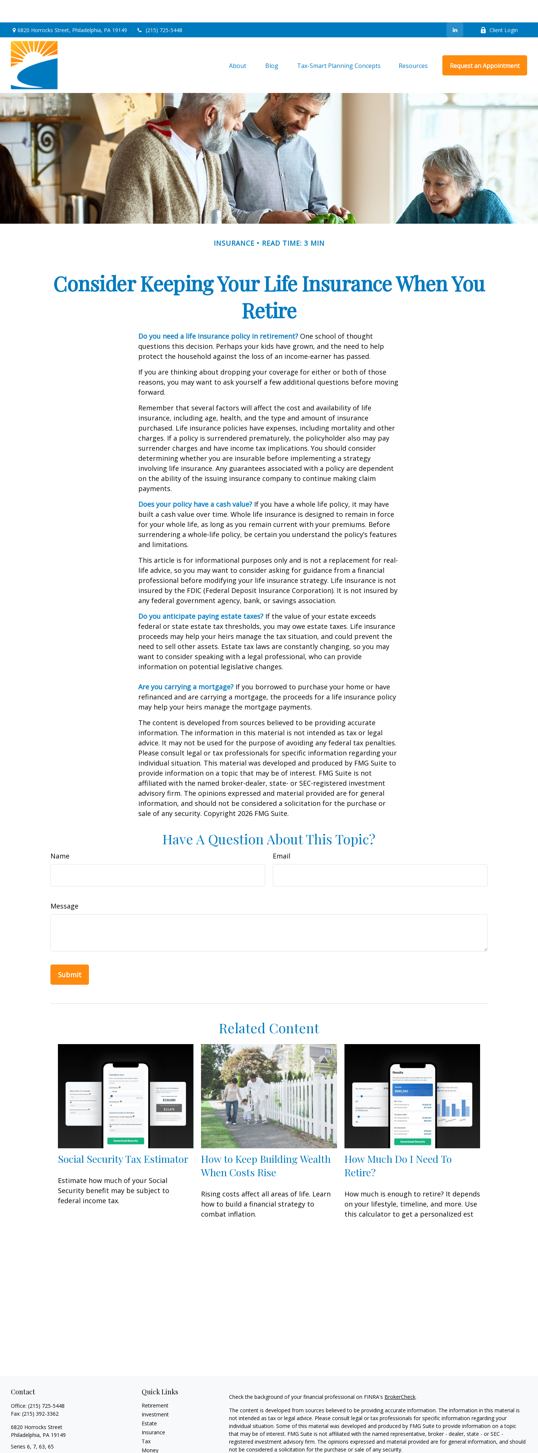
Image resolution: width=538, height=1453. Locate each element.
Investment (155, 1391)
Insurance (153, 1409)
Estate (149, 1400)
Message (64, 883)
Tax (146, 1418)
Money (150, 1427)
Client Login (499, 7)
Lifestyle (152, 1436)
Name (59, 833)
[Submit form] (69, 952)
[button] (238, 43)
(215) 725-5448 (159, 7)
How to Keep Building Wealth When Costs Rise (266, 1143)
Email (281, 833)
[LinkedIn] (454, 7)
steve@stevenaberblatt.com (44, 1437)
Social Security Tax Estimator (123, 1136)
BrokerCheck (399, 1374)
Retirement (155, 1383)
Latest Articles (159, 1445)
